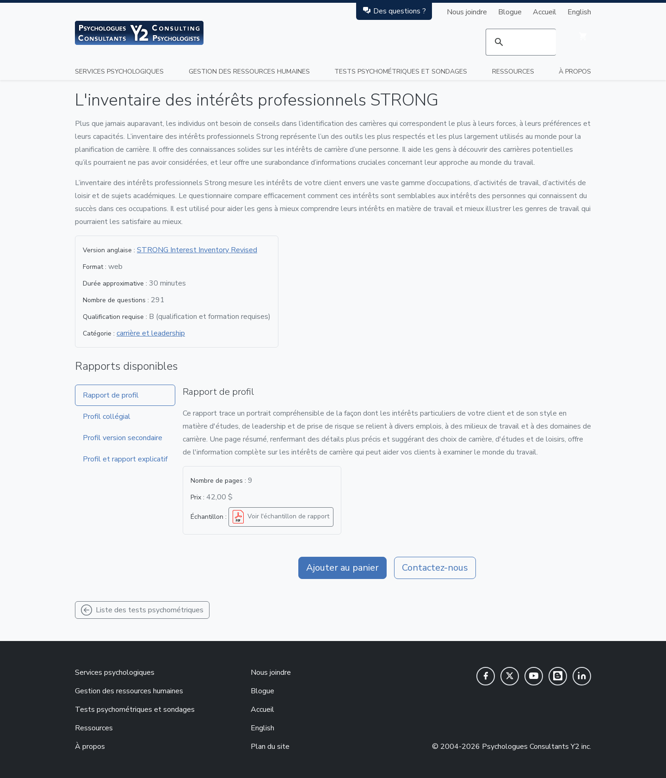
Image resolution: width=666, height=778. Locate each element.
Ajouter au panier (342, 567)
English (579, 12)
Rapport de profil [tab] (111, 395)
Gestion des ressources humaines (249, 71)
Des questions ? (394, 11)
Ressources (513, 71)
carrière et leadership (151, 333)
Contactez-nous (435, 567)
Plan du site (270, 746)
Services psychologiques (119, 71)
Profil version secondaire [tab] (122, 438)
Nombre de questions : (116, 300)
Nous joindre (467, 12)
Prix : (197, 497)
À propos (575, 71)
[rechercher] (520, 42)
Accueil (544, 12)
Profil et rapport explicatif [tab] (125, 459)
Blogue (510, 12)
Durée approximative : (115, 283)
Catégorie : (99, 333)
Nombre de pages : (218, 480)
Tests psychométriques (400, 71)
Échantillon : (209, 516)
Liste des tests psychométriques (142, 610)
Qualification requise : (115, 316)
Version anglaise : (109, 250)
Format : (94, 266)
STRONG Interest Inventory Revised (197, 250)
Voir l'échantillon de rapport (280, 517)
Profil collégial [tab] (106, 416)
